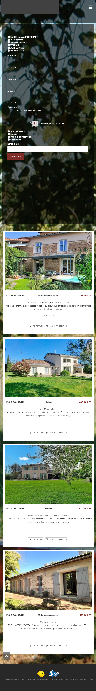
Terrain (14, 45)
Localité (11, 102)
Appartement (17, 40)
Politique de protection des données (35, 679)
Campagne (15, 139)
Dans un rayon (13, 107)
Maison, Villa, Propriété (23, 37)
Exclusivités (17, 50)
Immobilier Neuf (18, 42)
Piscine (14, 134)
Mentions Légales (12, 679)
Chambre (12, 56)
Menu (90, 7)
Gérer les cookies (57, 679)
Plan (91, 679)
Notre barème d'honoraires (76, 679)
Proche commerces (20, 137)
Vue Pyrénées (17, 131)
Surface (11, 68)
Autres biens (17, 48)
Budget (11, 91)
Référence (13, 144)
